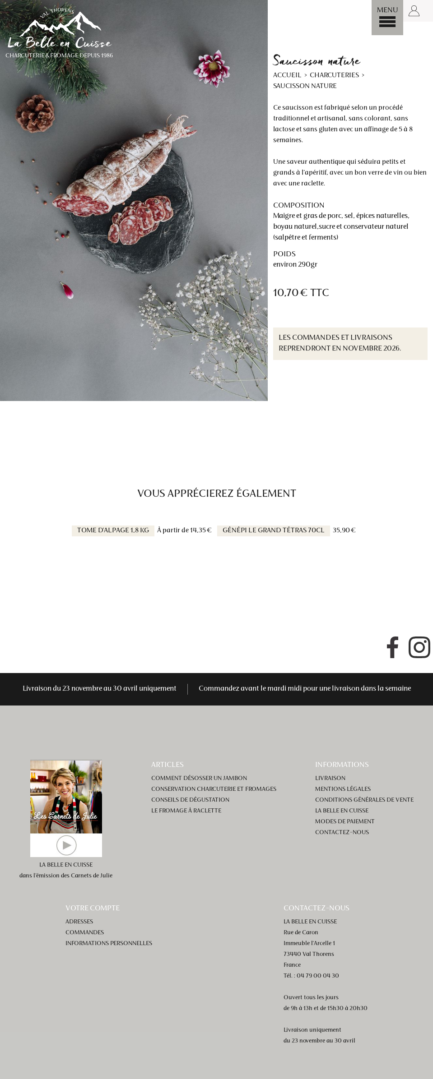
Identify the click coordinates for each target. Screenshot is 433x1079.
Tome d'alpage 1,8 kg (113, 530)
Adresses (79, 922)
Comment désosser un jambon (199, 779)
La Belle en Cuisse (341, 811)
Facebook (392, 647)
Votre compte (92, 908)
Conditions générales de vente (364, 800)
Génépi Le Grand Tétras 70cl (274, 530)
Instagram (419, 647)
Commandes (84, 933)
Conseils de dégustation (190, 800)
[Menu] (387, 17)
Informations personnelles (108, 944)
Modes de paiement (345, 822)
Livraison (330, 779)
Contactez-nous (342, 833)
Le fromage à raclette (186, 811)
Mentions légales (343, 789)
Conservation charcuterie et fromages (213, 789)
